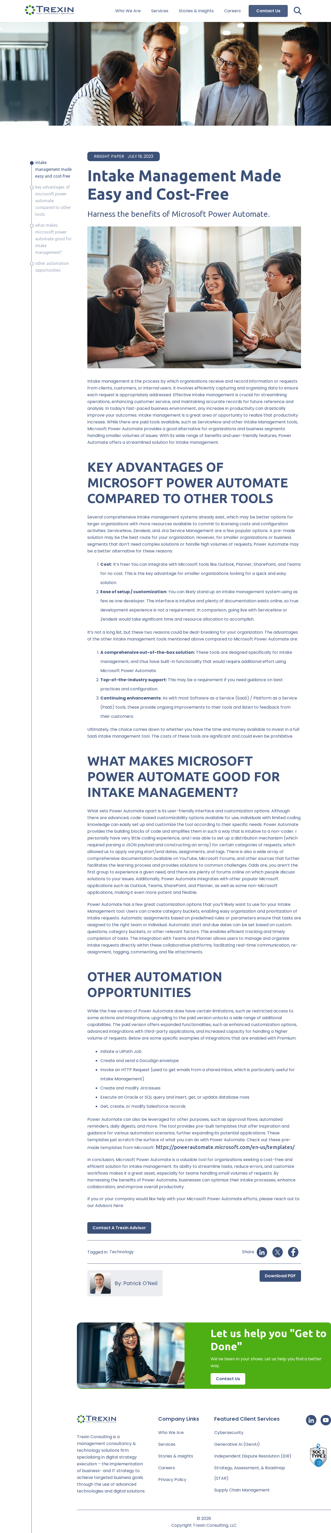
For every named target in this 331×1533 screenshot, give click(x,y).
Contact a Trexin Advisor (119, 1228)
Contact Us (268, 11)
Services (159, 11)
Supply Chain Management (242, 1490)
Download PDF (280, 1276)
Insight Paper (109, 156)
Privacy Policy (172, 1480)
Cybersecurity (228, 1433)
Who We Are (128, 11)
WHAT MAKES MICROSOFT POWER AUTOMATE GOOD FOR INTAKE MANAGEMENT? (53, 239)
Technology (121, 1252)
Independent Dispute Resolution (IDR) (252, 1456)
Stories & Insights (196, 11)
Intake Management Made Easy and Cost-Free (53, 169)
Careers (232, 11)
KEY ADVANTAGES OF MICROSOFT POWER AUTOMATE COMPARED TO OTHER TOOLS (53, 201)
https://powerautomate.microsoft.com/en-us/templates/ (225, 1147)
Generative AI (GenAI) (237, 1444)
